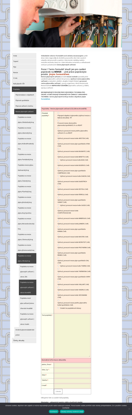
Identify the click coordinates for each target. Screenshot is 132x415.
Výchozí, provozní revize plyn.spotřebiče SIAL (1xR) (73, 258)
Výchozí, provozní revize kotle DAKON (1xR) (75, 172)
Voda (15, 52)
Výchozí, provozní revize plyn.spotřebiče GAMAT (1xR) (72, 197)
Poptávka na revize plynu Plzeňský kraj (24, 185)
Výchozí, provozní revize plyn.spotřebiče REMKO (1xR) (72, 250)
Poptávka (16, 85)
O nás (15, 74)
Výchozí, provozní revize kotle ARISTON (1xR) (73, 134)
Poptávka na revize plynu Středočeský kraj (26, 115)
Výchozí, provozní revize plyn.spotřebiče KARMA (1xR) (72, 226)
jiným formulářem (59, 70)
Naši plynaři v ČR (18, 80)
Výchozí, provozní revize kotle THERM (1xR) (75, 262)
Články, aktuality (18, 337)
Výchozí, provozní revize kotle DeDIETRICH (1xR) (72, 179)
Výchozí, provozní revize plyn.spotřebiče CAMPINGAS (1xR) (72, 168)
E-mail (44, 381)
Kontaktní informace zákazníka (54, 356)
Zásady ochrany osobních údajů (72, 411)
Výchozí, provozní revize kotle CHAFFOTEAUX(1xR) (68, 208)
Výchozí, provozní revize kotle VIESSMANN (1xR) (72, 292)
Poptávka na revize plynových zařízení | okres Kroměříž (27, 283)
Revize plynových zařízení (24, 108)
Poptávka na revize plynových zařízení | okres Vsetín (27, 315)
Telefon (44, 376)
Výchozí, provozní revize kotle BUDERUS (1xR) (73, 161)
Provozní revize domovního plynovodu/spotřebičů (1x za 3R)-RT (70, 120)
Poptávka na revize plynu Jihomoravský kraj (26, 243)
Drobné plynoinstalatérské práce (25, 328)
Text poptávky (46, 311)
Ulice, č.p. (45, 366)
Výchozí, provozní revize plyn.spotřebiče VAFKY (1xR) (74, 274)
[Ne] (129, 409)
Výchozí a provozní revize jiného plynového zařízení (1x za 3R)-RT (73, 128)
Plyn (14, 63)
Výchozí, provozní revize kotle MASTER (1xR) (73, 233)
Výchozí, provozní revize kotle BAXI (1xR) (74, 156)
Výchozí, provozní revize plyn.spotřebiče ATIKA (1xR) (74, 141)
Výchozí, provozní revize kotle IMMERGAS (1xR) (74, 214)
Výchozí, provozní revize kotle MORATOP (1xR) (74, 238)
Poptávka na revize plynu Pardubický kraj (25, 153)
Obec (44, 371)
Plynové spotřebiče (22, 96)
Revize (15, 69)
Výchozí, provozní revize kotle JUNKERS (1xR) (73, 220)
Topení (15, 57)
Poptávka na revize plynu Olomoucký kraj (25, 233)
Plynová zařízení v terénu (24, 102)
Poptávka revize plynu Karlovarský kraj (25, 163)
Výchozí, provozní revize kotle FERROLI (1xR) (73, 191)
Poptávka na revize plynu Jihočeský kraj (25, 195)
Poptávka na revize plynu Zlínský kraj (24, 254)
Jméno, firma (46, 361)
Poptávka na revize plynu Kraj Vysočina (24, 206)
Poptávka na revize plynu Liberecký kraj (25, 126)
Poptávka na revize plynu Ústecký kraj (24, 174)
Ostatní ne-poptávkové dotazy (70, 304)
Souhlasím (53, 411)
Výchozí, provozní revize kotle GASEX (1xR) (75, 201)
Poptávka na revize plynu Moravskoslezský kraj (26, 220)
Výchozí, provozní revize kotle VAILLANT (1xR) (73, 280)
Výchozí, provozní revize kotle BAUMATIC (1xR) (74, 147)
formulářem (45, 95)
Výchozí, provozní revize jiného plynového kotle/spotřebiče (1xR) (72, 300)
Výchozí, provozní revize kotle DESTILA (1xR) (73, 185)
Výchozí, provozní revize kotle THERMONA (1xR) (74, 267)
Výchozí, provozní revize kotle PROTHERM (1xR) (74, 244)
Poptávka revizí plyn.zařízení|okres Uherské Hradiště (27, 299)
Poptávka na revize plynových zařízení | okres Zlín (27, 268)
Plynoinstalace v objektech (25, 91)
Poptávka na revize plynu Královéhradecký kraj (26, 140)
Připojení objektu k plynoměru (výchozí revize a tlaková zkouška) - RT (74, 113)
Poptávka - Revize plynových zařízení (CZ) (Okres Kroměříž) (64, 105)
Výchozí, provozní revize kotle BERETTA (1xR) (73, 153)
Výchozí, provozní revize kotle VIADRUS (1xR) (73, 286)
